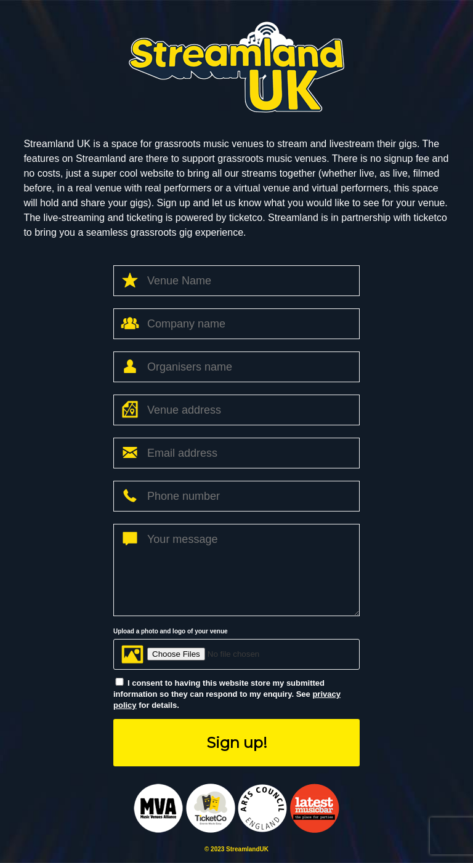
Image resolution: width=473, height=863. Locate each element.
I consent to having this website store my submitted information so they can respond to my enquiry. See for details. (227, 694)
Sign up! (236, 743)
